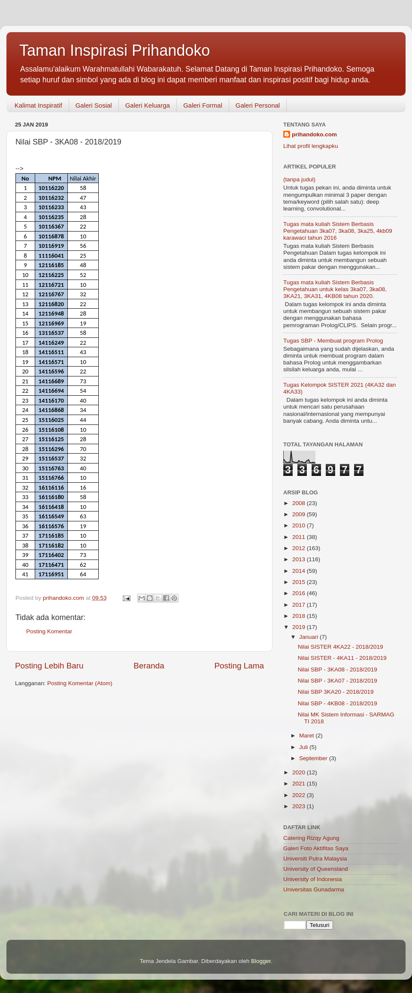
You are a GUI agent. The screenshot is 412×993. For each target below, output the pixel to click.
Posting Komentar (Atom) (79, 683)
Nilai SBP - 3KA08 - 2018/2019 (337, 669)
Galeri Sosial (94, 105)
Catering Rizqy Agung (311, 838)
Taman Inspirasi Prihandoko (114, 50)
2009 (299, 514)
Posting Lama (239, 665)
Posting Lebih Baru (49, 665)
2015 (299, 582)
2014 (299, 571)
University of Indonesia (312, 879)
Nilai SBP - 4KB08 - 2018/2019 (337, 703)
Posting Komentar (49, 631)
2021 (299, 783)
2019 (299, 627)
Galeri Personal (258, 105)
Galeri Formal (202, 105)
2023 (299, 806)
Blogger (261, 961)
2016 (299, 593)
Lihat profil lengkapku (310, 146)
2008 (299, 503)
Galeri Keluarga (147, 105)
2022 (299, 795)
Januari (309, 637)
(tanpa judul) (299, 179)
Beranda (148, 665)
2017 (299, 605)
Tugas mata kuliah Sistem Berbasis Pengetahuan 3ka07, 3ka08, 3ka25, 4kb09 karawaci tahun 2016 (337, 231)
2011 (299, 537)
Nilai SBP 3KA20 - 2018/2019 (336, 692)
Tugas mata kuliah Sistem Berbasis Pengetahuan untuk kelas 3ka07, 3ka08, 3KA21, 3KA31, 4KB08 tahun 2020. (335, 289)
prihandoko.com (314, 134)
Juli (304, 747)
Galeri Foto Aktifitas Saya (315, 848)
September (314, 758)
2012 (299, 548)
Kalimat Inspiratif (38, 105)
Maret (307, 735)
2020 (299, 772)
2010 (299, 525)
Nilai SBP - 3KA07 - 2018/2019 (337, 680)
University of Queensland (315, 869)
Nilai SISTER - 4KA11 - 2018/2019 (342, 658)
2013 (299, 559)
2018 (299, 616)
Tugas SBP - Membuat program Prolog (333, 340)
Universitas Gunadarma (313, 889)
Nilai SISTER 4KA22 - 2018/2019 (340, 647)
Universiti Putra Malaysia (315, 858)
